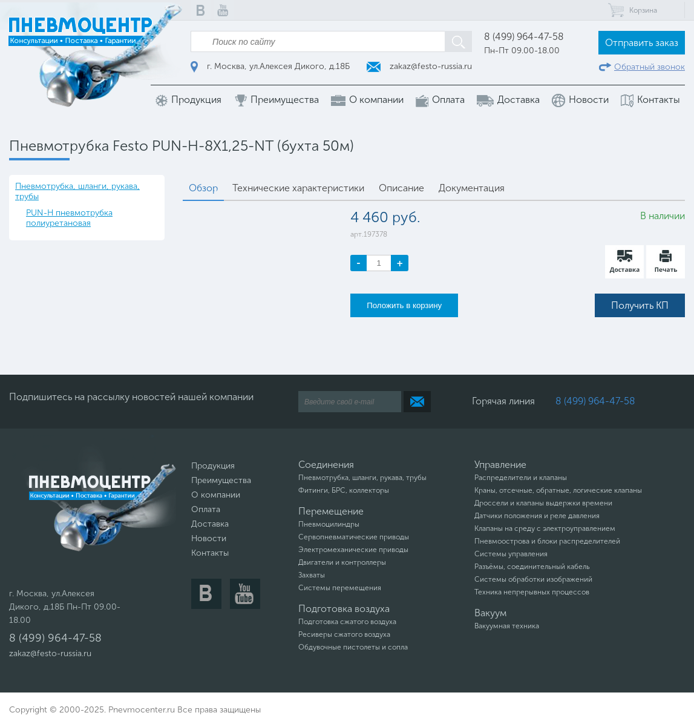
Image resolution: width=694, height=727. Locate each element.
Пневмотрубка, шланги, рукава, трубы (77, 191)
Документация (472, 188)
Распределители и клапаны (520, 477)
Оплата (440, 100)
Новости (580, 100)
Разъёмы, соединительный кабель (532, 566)
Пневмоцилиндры (328, 524)
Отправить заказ (641, 42)
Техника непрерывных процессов (531, 592)
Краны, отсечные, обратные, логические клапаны (558, 490)
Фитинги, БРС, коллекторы (343, 490)
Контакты (650, 100)
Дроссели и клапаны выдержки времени (543, 503)
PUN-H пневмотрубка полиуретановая (69, 218)
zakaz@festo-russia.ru (419, 66)
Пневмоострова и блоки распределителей (547, 541)
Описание (401, 188)
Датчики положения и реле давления (537, 516)
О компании (367, 100)
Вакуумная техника (506, 626)
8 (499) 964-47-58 (524, 36)
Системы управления (511, 554)
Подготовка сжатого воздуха (347, 621)
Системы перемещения (339, 588)
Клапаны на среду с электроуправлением (544, 528)
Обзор (203, 188)
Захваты (311, 575)
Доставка (508, 100)
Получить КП (640, 305)
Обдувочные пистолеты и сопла (353, 647)
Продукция (188, 100)
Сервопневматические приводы (353, 537)
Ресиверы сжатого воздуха (344, 634)
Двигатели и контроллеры (342, 562)
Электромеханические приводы (353, 549)
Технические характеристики (298, 188)
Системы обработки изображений (533, 579)
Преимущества (276, 100)
